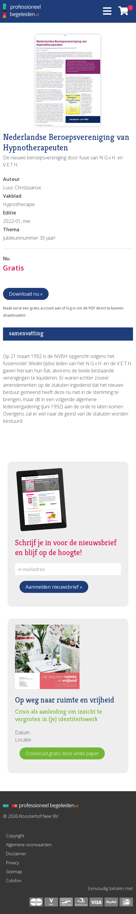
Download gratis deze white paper (62, 753)
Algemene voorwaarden (29, 844)
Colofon (13, 880)
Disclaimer (16, 853)
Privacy (12, 862)
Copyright (15, 836)
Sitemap (14, 871)
